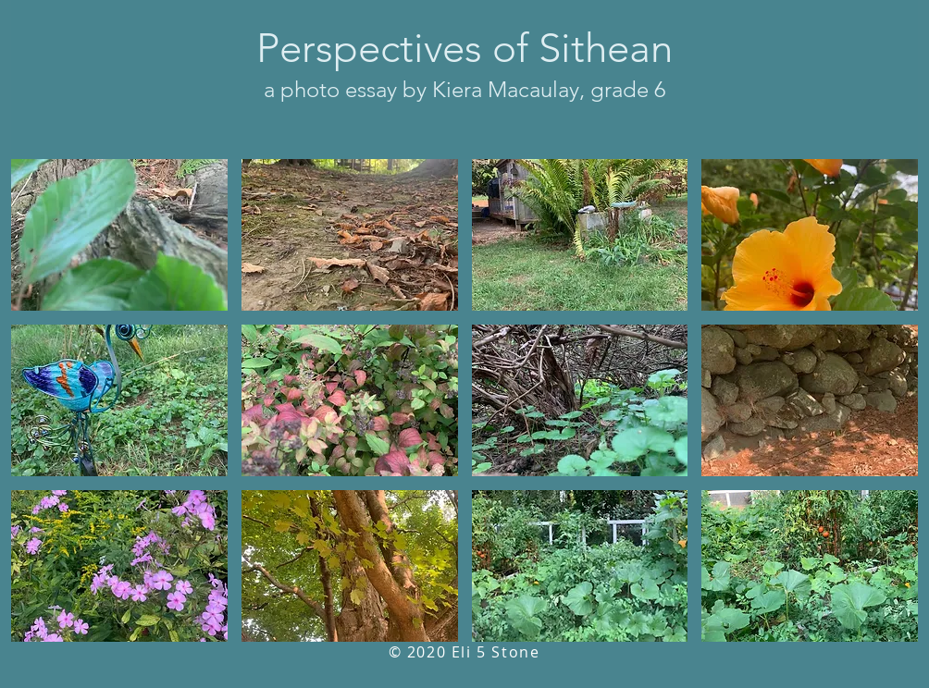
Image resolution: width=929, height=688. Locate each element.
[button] (119, 235)
